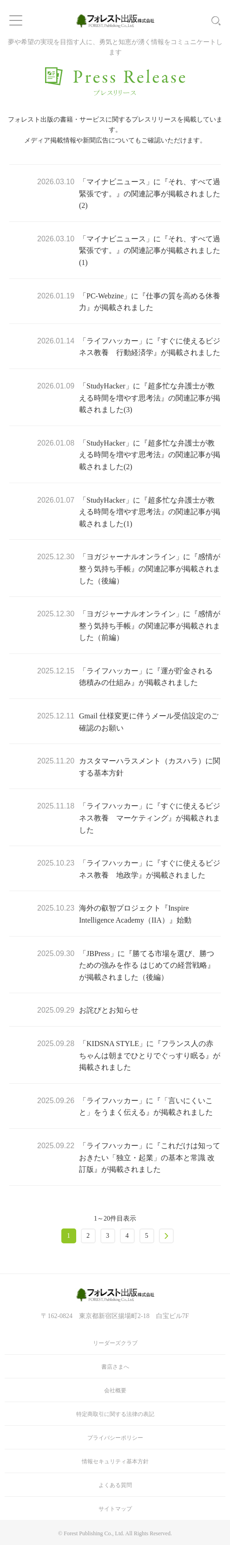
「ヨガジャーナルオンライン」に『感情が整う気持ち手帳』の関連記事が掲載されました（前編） (149, 625)
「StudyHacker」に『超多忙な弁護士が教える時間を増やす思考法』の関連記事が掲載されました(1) (149, 512)
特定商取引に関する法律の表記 (115, 1414)
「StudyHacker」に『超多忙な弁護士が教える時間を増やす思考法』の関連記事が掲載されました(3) (149, 398)
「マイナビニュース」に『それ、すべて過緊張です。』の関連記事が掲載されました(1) (149, 250)
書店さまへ (115, 1367)
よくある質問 (115, 1485)
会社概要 (115, 1390)
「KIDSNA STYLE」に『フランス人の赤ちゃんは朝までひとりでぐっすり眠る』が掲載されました (149, 1055)
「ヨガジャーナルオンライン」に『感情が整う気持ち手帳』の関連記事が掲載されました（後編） (149, 568)
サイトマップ (115, 1509)
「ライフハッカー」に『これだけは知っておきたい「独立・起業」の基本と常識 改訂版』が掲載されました (149, 1157)
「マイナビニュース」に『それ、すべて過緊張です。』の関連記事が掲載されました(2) (149, 193)
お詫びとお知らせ (108, 1010)
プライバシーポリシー (115, 1438)
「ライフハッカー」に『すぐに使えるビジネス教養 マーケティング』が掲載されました (149, 818)
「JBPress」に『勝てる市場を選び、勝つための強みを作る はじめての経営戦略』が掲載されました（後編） (147, 965)
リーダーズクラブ (115, 1343)
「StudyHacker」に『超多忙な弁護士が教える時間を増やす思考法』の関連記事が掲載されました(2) (149, 455)
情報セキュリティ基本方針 (115, 1461)
